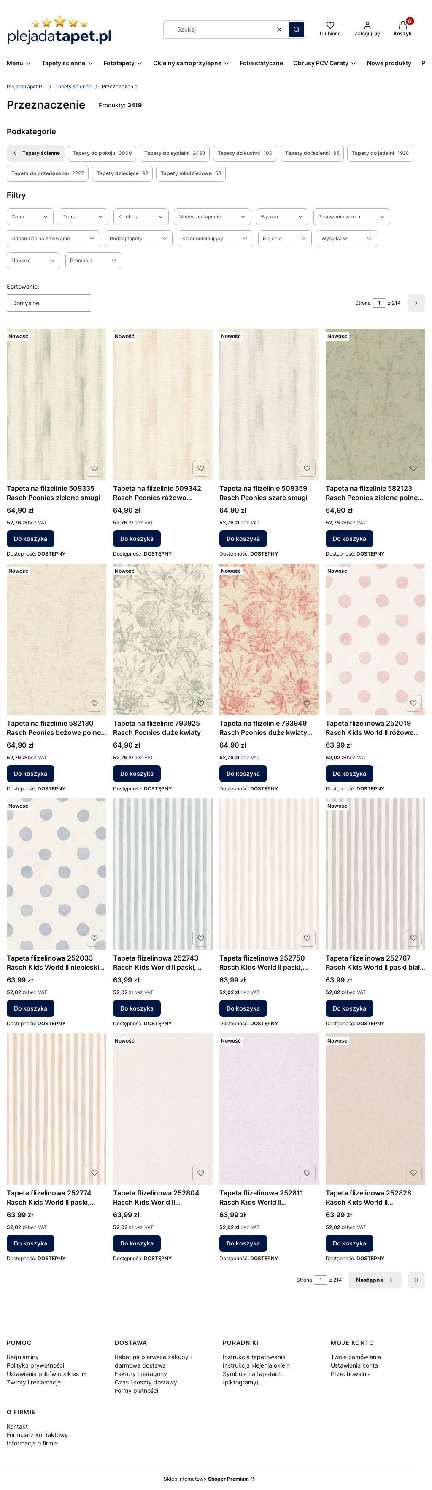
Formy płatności (136, 1390)
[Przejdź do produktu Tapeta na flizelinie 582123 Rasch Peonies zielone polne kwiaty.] (375, 404)
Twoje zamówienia (356, 1356)
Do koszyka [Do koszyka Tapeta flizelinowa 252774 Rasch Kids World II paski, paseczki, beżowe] (30, 1243)
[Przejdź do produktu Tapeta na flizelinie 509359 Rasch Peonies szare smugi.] (269, 404)
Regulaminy (23, 1356)
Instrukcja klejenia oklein (256, 1365)
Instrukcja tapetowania (254, 1356)
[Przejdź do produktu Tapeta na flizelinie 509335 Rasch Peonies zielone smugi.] (56, 404)
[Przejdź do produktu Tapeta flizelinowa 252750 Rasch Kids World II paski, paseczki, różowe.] (269, 874)
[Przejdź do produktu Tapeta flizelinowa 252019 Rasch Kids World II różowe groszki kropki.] (375, 639)
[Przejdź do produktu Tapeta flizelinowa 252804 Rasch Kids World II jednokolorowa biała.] (163, 1109)
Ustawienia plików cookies (44, 1373)
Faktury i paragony (141, 1373)
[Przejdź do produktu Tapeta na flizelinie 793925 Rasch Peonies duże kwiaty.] (163, 639)
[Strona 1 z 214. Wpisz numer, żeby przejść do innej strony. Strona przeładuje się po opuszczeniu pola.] (379, 303)
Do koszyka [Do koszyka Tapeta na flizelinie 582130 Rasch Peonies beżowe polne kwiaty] (30, 773)
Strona (363, 303)
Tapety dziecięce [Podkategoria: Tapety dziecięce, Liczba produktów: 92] (122, 173)
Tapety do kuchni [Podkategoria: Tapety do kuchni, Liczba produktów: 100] (245, 153)
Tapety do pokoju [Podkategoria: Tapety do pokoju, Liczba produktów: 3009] (102, 153)
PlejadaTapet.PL (26, 86)
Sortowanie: (23, 286)
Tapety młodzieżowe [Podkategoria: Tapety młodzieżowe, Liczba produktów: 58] (191, 173)
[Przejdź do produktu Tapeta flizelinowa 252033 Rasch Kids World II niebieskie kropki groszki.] (56, 874)
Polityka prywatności (35, 1365)
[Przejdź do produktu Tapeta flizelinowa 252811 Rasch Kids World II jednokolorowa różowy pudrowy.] (269, 1109)
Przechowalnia (351, 1373)
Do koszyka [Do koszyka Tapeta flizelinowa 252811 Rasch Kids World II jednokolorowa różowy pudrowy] (243, 1243)
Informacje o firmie (32, 1443)
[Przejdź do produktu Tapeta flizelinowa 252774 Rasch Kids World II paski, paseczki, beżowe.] (56, 1109)
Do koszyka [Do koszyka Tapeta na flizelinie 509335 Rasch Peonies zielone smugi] (30, 538)
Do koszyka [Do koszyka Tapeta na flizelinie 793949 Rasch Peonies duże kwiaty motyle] (243, 773)
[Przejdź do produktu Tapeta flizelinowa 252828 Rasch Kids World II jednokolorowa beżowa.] (375, 1109)
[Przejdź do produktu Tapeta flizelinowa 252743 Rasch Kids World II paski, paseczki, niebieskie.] (163, 874)
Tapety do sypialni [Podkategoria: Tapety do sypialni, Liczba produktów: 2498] (174, 153)
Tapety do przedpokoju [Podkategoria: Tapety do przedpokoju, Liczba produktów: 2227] (47, 173)
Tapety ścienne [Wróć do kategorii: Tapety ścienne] (35, 153)
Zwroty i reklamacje (34, 1382)
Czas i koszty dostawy (146, 1382)
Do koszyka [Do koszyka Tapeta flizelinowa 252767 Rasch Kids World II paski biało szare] (349, 1008)
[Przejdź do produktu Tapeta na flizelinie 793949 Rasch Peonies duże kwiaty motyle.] (269, 639)
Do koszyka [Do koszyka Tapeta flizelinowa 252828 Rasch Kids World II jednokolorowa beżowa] (349, 1243)
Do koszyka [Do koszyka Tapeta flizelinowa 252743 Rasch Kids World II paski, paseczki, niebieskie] (137, 1008)
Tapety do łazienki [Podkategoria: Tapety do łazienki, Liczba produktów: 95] (312, 153)
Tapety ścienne (73, 86)
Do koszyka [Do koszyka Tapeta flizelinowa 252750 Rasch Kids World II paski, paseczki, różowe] (243, 1008)
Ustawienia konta (354, 1365)
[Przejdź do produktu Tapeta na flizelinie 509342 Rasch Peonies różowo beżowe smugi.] (163, 404)
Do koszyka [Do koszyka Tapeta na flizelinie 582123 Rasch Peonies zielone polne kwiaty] (349, 538)
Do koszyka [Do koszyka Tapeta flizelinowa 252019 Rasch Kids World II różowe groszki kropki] (349, 773)
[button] (296, 29)
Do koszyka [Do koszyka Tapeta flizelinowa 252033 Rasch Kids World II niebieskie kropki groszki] (30, 1008)
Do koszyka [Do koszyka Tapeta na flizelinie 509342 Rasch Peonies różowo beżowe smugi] (137, 538)
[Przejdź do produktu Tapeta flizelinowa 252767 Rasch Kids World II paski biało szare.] (375, 874)
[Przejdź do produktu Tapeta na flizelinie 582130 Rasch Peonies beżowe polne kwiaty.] (56, 639)
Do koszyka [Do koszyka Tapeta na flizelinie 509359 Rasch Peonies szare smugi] (243, 538)
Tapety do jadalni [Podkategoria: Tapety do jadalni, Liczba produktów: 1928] (380, 153)
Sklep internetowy (206, 1479)
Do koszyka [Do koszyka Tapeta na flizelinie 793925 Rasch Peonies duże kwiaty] (137, 773)
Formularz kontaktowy (37, 1434)
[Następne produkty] (375, 1280)
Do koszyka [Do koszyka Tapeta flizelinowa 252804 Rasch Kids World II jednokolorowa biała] (137, 1243)
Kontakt (17, 1426)
